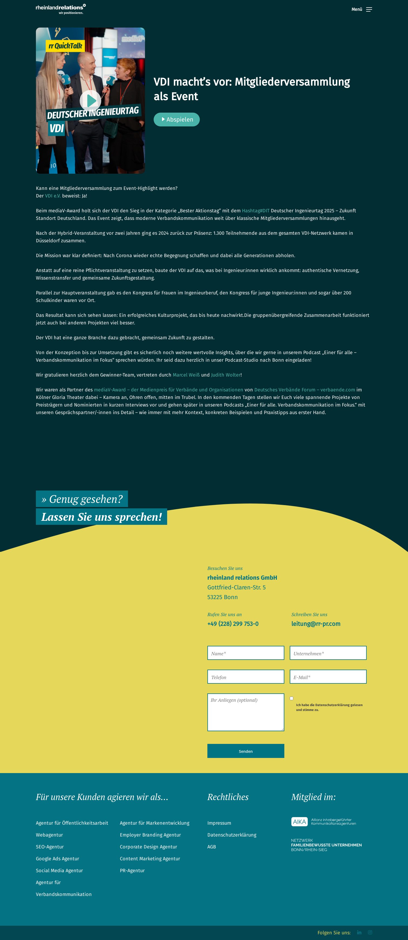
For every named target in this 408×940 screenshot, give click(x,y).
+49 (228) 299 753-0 (232, 623)
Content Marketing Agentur (150, 859)
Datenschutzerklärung (332, 705)
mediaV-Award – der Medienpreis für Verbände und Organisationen (168, 390)
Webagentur (49, 835)
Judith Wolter (226, 375)
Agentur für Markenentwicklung (154, 823)
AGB (211, 847)
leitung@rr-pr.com (315, 623)
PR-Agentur (132, 871)
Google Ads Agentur (57, 859)
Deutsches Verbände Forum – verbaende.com (304, 390)
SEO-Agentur (50, 847)
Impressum (219, 823)
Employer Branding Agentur (150, 835)
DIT (255, 211)
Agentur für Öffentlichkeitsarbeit (72, 823)
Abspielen (176, 119)
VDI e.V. (53, 196)
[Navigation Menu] (362, 13)
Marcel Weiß (186, 375)
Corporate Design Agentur (148, 847)
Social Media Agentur (59, 871)
